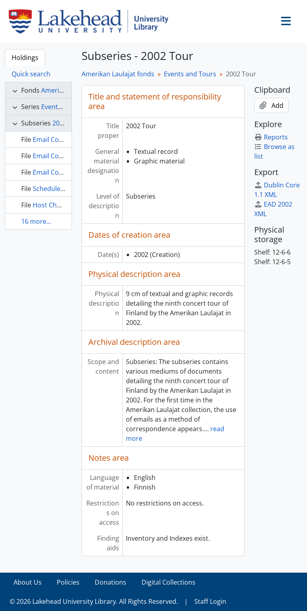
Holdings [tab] (25, 57)
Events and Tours (190, 74)
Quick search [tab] (31, 74)
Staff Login (210, 601)
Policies (68, 582)
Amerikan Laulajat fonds (118, 74)
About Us (28, 582)
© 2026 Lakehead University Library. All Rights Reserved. (94, 601)
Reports (271, 137)
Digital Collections (168, 582)
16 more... (36, 221)
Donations (110, 582)
